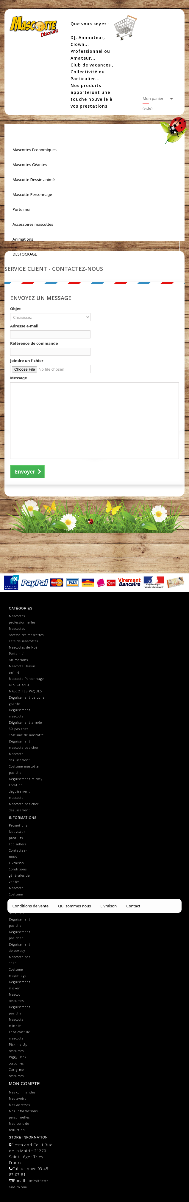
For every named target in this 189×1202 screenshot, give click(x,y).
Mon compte (24, 1083)
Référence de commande (34, 343)
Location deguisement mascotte (19, 791)
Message (18, 377)
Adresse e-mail (24, 326)
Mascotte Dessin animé (34, 179)
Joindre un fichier (26, 360)
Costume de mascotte (26, 735)
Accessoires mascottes (33, 224)
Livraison (16, 863)
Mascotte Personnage (32, 194)
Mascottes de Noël (24, 647)
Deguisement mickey (26, 779)
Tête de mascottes (23, 641)
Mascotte (16, 888)
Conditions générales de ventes (19, 875)
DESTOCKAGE (25, 254)
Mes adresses (19, 1105)
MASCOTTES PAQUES (25, 691)
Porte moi (21, 209)
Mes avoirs (17, 1098)
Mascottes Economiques (35, 149)
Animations (23, 239)
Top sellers (17, 844)
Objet (15, 308)
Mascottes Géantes (30, 164)
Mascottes (17, 628)
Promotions (18, 825)
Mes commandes (22, 1092)
